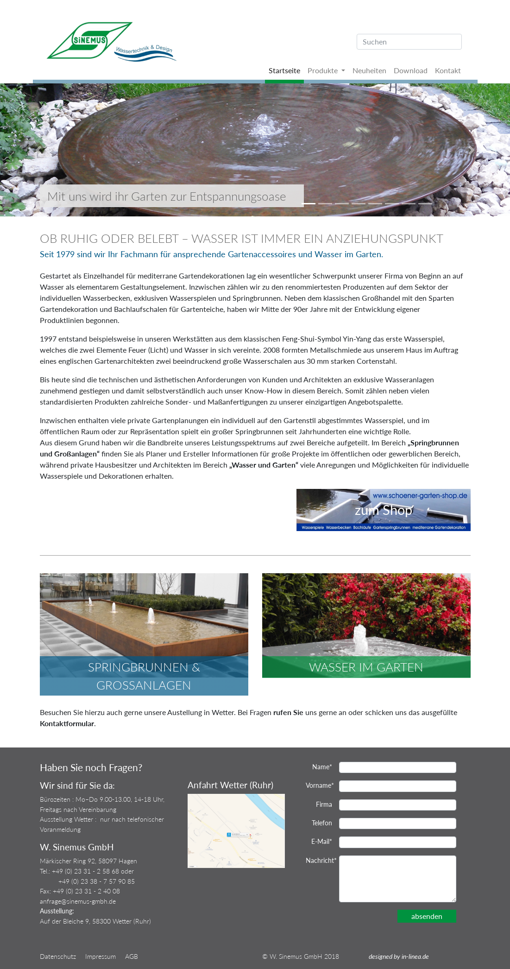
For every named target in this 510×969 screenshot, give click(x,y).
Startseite (284, 70)
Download (411, 70)
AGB (131, 956)
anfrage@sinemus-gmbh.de (78, 901)
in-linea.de (415, 956)
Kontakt (448, 70)
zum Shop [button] (383, 510)
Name (322, 767)
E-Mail (321, 841)
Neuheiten (369, 70)
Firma (324, 804)
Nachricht (319, 860)
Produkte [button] (324, 70)
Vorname (319, 785)
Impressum (100, 956)
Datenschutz (58, 956)
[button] (38, 149)
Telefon (322, 823)
